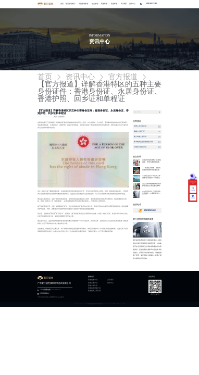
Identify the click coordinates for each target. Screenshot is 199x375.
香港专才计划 (92, 285)
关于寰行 (110, 280)
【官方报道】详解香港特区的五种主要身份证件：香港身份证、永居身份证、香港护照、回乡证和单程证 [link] (99, 92)
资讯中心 (110, 283)
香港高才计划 (92, 283)
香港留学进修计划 (94, 288)
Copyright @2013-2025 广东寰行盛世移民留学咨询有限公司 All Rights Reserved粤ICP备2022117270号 (99, 304)
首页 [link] (45, 77)
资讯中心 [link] (80, 77)
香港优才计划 (92, 280)
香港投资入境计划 (94, 291)
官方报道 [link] (123, 77)
